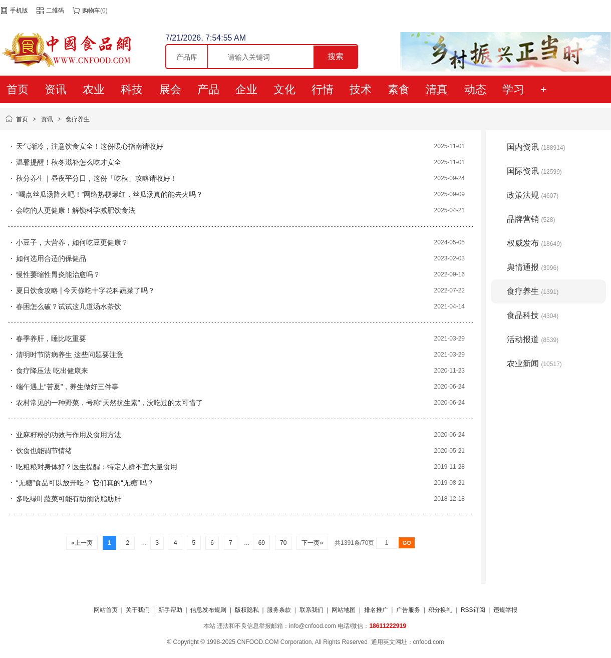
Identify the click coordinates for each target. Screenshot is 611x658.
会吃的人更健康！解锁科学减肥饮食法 (75, 210)
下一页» (312, 542)
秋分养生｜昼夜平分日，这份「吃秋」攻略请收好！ (96, 178)
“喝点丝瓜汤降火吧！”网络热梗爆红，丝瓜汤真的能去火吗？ (109, 194)
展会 (170, 89)
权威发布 (534, 243)
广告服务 (408, 609)
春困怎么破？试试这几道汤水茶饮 (68, 306)
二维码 (55, 10)
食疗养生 (78, 119)
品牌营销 (531, 219)
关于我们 (138, 609)
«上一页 (82, 542)
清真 (437, 89)
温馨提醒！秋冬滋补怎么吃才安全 (68, 162)
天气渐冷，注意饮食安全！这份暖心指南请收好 (89, 146)
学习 (513, 89)
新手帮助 (170, 609)
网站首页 (106, 609)
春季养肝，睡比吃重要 (51, 339)
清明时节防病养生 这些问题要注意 (69, 355)
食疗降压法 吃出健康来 (52, 371)
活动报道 (532, 339)
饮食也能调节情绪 (44, 451)
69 (261, 542)
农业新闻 (534, 363)
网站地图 (344, 609)
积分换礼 (440, 609)
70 (283, 542)
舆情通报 (532, 267)
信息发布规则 (208, 609)
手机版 (19, 10)
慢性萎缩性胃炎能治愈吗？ (58, 274)
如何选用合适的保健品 (51, 258)
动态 (475, 89)
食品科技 (532, 315)
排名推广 (376, 609)
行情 (323, 89)
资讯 (56, 89)
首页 (18, 89)
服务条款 (279, 609)
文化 (284, 89)
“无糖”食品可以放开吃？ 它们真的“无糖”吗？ (85, 483)
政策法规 (532, 195)
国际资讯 (534, 171)
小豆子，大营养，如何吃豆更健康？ (72, 242)
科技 (132, 89)
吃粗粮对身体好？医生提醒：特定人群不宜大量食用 (96, 467)
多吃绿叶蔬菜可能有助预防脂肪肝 (68, 499)
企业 (246, 89)
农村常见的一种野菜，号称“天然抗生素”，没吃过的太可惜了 (109, 403)
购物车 (91, 10)
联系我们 (311, 609)
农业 (94, 89)
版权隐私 (247, 609)
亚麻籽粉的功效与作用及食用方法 (68, 435)
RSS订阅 (473, 609)
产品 (208, 89)
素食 (399, 89)
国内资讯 (536, 147)
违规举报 (505, 609)
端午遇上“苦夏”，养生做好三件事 (67, 387)
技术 (361, 89)
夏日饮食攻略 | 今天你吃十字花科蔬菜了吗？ (85, 290)
